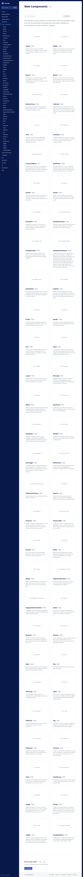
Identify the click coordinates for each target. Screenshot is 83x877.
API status (69, 874)
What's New (63, 874)
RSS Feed (75, 874)
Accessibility (51, 874)
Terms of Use (57, 874)
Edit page (28, 868)
